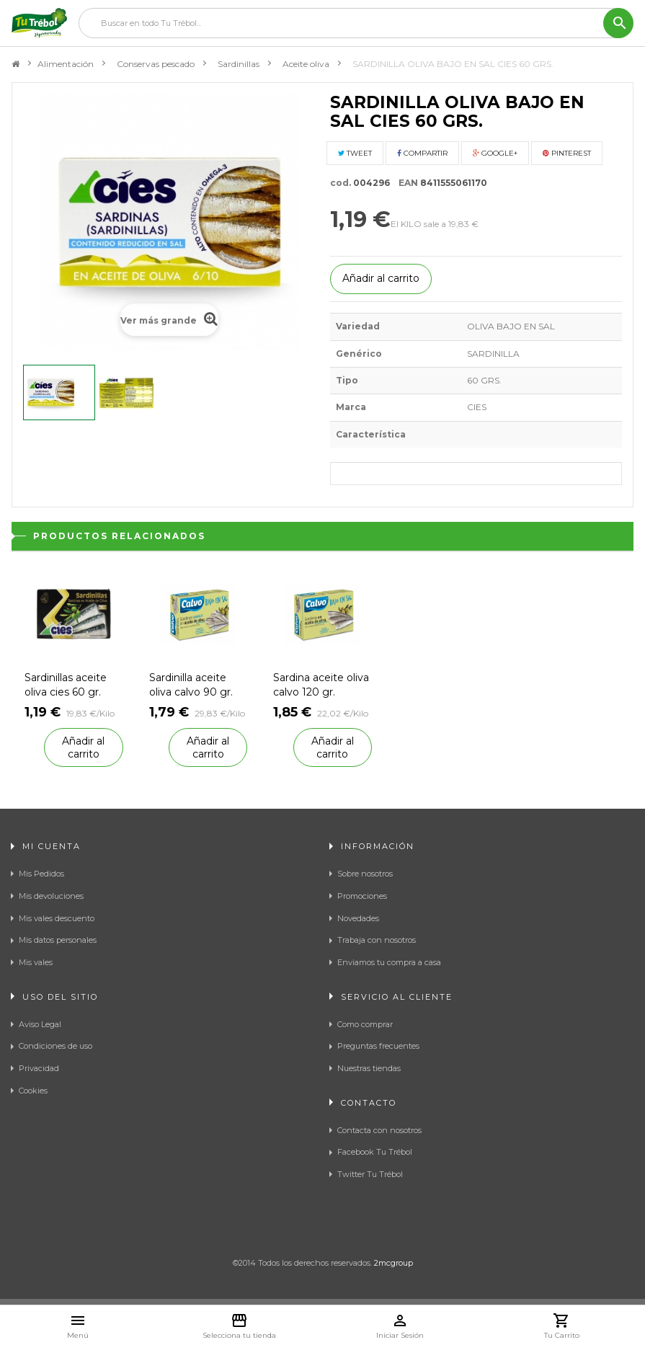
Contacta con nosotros (379, 1130)
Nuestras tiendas (369, 1068)
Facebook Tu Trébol (374, 1152)
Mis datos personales (58, 940)
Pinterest (567, 153)
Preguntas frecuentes (378, 1046)
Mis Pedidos (41, 874)
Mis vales (36, 962)
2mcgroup (393, 1263)
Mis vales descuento (56, 918)
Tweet (355, 153)
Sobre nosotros (365, 874)
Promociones (362, 896)
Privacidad (39, 1068)
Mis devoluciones (51, 896)
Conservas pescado (156, 63)
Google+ (495, 153)
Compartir (422, 153)
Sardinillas (238, 63)
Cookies (33, 1091)
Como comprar (365, 1024)
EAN (405, 182)
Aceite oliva (306, 63)
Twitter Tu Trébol (370, 1174)
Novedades (358, 918)
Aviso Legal (40, 1024)
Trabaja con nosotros (376, 940)
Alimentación (65, 63)
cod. (340, 182)
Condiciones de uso (55, 1046)
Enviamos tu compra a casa (389, 962)
